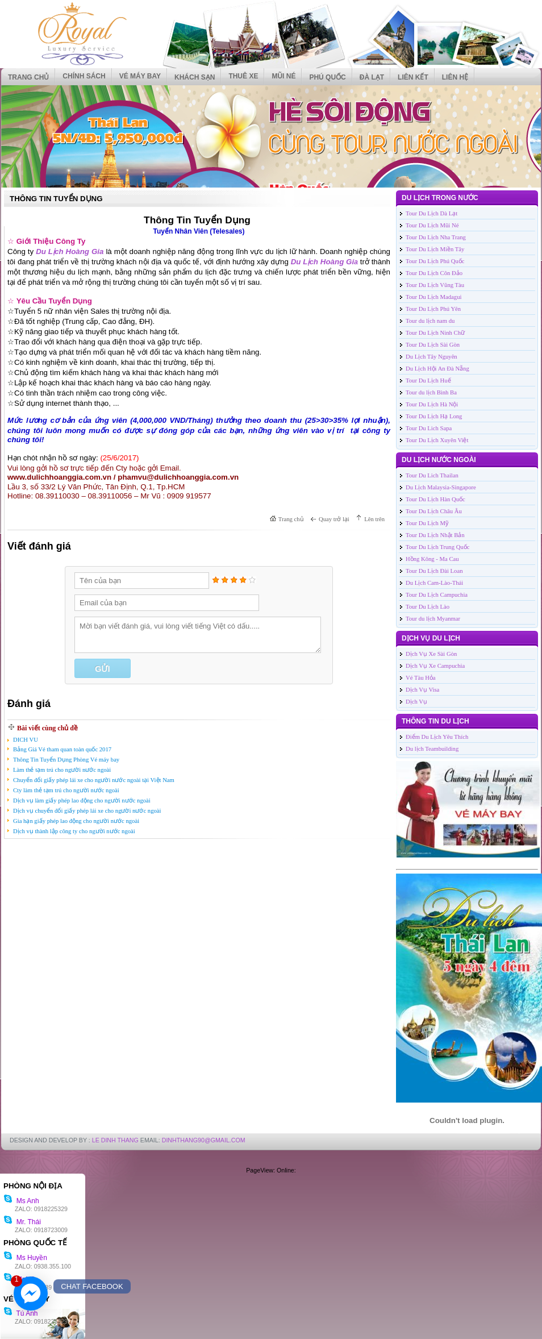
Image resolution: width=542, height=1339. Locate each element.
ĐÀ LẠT (372, 77)
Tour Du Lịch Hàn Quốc (435, 499)
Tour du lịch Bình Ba (431, 392)
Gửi (102, 668)
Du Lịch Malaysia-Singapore (441, 487)
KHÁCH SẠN (194, 77)
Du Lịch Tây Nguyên (431, 357)
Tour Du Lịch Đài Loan (434, 571)
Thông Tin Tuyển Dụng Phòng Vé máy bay (66, 759)
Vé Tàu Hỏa (421, 678)
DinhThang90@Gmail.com (203, 1140)
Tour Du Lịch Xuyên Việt (437, 440)
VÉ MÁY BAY (140, 76)
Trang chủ (28, 77)
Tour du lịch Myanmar (433, 619)
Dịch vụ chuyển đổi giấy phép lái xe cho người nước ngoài (87, 811)
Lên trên (374, 519)
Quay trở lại (334, 519)
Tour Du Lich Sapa (429, 428)
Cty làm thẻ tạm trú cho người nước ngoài (66, 790)
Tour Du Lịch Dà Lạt (431, 213)
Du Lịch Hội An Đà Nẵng (437, 368)
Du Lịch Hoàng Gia (69, 251)
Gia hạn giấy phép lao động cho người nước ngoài (76, 821)
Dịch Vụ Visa (422, 690)
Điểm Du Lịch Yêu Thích (437, 737)
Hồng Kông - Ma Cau (432, 559)
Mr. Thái (22, 1222)
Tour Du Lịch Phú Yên (433, 309)
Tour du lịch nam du (430, 321)
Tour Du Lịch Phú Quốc (435, 261)
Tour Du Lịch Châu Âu (434, 511)
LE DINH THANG (115, 1140)
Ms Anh (21, 1201)
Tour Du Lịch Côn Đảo (434, 273)
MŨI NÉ (283, 76)
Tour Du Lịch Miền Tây (435, 249)
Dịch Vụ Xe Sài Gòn (431, 654)
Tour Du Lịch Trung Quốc (437, 547)
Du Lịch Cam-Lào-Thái (434, 583)
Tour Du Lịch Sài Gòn (433, 345)
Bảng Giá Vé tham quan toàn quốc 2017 (62, 749)
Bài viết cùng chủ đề (47, 728)
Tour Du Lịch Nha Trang (436, 237)
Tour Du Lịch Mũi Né (432, 225)
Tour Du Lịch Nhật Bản (435, 535)
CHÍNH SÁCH (83, 76)
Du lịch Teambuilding (432, 749)
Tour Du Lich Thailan (432, 475)
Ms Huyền (25, 1258)
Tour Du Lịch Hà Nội (432, 404)
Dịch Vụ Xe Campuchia (435, 666)
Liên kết (413, 77)
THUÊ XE (243, 76)
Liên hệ (455, 77)
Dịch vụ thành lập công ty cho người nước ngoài (74, 831)
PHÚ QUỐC (327, 77)
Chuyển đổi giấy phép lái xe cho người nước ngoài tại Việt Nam (93, 780)
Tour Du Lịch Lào (427, 607)
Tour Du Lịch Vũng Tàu (435, 285)
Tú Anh (20, 1313)
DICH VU (25, 740)
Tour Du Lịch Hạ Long (434, 416)
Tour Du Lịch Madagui (433, 297)
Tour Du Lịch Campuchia (437, 595)
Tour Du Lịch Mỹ (427, 523)
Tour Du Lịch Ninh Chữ (435, 333)
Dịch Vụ (416, 701)
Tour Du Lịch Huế (428, 380)
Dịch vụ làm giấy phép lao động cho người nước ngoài (82, 800)
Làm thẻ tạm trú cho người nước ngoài (62, 770)
